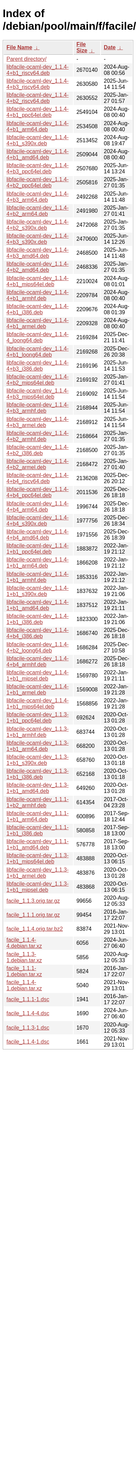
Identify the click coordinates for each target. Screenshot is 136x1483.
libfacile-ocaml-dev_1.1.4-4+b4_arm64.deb (37, 507)
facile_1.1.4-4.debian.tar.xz (24, 943)
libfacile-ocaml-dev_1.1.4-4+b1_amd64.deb (37, 154)
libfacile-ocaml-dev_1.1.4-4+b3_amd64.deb (37, 253)
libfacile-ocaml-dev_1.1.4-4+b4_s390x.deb (37, 521)
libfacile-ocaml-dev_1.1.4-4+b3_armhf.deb (37, 408)
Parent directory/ (26, 59)
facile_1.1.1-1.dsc (27, 999)
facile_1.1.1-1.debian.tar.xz (24, 971)
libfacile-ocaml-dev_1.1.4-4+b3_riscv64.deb (37, 84)
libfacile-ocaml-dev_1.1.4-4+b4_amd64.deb (37, 535)
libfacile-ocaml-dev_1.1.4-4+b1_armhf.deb (37, 295)
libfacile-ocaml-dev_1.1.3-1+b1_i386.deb (37, 774)
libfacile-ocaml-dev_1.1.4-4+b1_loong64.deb (37, 352)
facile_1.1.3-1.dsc (27, 1028)
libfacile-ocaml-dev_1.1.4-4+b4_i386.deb (37, 633)
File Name (19, 47)
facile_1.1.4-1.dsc (27, 1042)
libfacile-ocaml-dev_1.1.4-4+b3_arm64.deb (37, 197)
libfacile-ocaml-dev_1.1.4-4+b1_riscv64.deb (37, 70)
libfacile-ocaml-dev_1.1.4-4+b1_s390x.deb (37, 140)
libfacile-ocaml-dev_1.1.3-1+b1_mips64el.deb (37, 858)
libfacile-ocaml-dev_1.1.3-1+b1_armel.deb (37, 873)
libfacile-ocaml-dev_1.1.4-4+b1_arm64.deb (37, 126)
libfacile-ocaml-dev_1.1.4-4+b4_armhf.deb (37, 661)
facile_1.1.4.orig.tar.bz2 (34, 929)
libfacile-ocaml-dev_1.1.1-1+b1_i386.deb (37, 830)
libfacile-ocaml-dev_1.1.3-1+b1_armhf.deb (37, 732)
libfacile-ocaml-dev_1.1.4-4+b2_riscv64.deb (37, 98)
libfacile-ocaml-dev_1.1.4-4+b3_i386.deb (37, 366)
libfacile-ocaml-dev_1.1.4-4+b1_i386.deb (37, 309)
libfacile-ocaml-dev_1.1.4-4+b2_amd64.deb (37, 267)
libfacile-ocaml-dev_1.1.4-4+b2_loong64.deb (37, 647)
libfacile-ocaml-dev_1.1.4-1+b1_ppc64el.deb (37, 549)
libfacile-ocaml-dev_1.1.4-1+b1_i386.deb (37, 619)
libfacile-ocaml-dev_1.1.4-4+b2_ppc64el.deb (37, 182)
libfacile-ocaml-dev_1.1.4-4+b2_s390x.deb (37, 225)
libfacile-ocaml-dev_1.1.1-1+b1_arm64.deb (37, 816)
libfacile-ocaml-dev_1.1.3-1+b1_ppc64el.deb (37, 718)
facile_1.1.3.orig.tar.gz (33, 901)
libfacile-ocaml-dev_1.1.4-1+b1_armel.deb (37, 690)
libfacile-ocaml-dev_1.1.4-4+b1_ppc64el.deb (37, 112)
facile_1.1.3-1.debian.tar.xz (24, 957)
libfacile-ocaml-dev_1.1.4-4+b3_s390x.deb (37, 239)
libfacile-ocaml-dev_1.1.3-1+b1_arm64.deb (37, 746)
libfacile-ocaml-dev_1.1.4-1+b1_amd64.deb (37, 605)
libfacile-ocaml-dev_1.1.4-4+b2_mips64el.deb (37, 380)
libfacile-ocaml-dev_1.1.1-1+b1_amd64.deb (37, 844)
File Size (81, 47)
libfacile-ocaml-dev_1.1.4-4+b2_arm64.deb (37, 211)
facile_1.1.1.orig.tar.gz (33, 915)
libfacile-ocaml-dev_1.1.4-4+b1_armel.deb (37, 323)
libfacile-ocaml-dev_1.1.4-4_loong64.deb (37, 337)
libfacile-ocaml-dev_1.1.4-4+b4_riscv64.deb (37, 478)
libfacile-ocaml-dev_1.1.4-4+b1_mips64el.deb (37, 281)
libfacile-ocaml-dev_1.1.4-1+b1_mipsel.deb (37, 675)
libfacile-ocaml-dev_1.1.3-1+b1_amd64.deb (37, 788)
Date (110, 47)
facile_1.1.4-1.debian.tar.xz (24, 985)
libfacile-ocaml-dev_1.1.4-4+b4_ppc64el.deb (37, 492)
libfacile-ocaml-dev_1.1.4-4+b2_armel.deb (37, 464)
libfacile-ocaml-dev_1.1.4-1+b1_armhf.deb (37, 577)
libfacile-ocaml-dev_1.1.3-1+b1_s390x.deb (37, 760)
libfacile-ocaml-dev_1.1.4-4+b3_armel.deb (37, 422)
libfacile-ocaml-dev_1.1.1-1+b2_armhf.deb (37, 802)
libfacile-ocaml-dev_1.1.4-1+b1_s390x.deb (37, 591)
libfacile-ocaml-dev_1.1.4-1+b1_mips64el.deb (37, 704)
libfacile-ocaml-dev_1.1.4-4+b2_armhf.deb (37, 436)
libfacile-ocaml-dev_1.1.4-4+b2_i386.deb (37, 450)
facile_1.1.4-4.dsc (27, 1013)
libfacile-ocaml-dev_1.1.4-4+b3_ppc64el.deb (37, 168)
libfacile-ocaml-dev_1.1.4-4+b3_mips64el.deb (37, 394)
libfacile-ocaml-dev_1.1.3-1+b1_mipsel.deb (37, 887)
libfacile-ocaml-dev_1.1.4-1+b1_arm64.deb (37, 563)
